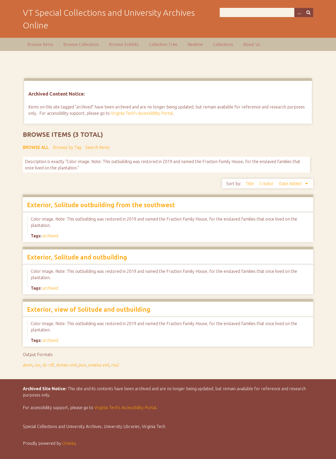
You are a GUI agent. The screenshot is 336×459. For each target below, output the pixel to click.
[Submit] (308, 12)
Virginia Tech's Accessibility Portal (142, 113)
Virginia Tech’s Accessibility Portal (125, 407)
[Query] (266, 12)
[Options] (299, 12)
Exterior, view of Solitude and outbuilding (88, 309)
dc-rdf (48, 365)
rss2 (115, 365)
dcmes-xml (66, 365)
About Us (251, 44)
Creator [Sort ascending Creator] (267, 183)
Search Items (97, 147)
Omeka (69, 443)
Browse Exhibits (124, 44)
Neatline (195, 44)
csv (37, 365)
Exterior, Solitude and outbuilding (77, 257)
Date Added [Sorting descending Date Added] (290, 183)
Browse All (36, 147)
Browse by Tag (67, 147)
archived (50, 235)
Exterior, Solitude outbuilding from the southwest (101, 204)
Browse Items (40, 44)
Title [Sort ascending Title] (250, 183)
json (82, 365)
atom (28, 365)
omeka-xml (98, 365)
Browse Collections (81, 44)
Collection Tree (163, 44)
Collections (223, 44)
